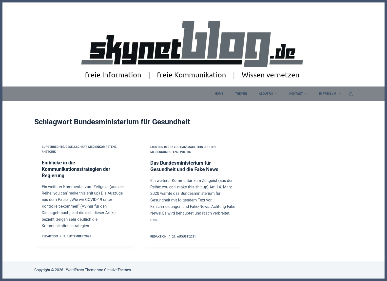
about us (269, 94)
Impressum (331, 94)
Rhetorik (49, 151)
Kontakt (299, 94)
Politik (185, 152)
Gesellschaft (76, 147)
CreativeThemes (117, 270)
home (219, 93)
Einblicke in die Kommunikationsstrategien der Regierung (76, 169)
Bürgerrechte (53, 147)
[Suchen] (351, 94)
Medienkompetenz (102, 147)
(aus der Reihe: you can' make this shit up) (183, 148)
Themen (241, 93)
